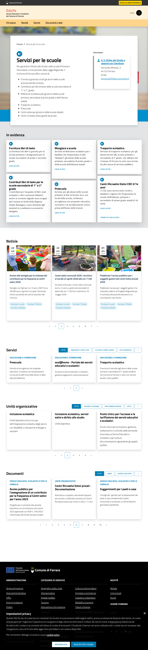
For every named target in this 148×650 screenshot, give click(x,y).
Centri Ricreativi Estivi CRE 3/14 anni (119, 185)
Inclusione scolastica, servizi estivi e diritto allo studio (71, 415)
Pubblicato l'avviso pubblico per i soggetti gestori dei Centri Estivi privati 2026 (119, 279)
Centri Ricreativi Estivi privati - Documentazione (73, 487)
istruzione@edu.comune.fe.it (115, 78)
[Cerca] (139, 13)
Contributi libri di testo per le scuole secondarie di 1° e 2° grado (26, 185)
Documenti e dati (54, 23)
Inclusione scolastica (22, 414)
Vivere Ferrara (119, 604)
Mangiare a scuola (65, 148)
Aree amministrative (16, 593)
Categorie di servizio (53, 580)
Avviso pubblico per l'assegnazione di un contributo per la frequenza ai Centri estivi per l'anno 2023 (28, 494)
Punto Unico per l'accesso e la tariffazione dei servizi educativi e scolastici (119, 417)
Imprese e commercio (85, 593)
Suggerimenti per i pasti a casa (118, 489)
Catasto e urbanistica (85, 597)
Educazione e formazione (53, 607)
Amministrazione (16, 580)
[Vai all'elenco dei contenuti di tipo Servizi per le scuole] (17, 304)
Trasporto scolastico (112, 148)
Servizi (37, 23)
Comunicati (115, 593)
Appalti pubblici (48, 597)
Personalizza (61, 644)
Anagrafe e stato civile (51, 588)
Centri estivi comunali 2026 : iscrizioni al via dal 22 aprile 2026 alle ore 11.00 (73, 277)
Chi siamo (11, 23)
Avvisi (113, 597)
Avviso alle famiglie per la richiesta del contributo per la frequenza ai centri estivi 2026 (28, 279)
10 (100, 524)
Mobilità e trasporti (84, 602)
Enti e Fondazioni (14, 602)
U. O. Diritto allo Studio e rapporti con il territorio (113, 61)
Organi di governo (14, 588)
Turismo (45, 602)
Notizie (113, 588)
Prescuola (60, 189)
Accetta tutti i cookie (83, 644)
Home (20, 44)
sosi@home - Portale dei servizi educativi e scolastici (73, 364)
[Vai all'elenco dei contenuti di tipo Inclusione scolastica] (18, 307)
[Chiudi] (144, 612)
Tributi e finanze (82, 607)
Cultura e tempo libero (85, 588)
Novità (24, 23)
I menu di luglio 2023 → (110, 217)
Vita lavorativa (48, 593)
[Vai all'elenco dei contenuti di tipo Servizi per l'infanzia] (34, 304)
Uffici (8, 597)
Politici (9, 607)
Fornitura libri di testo (22, 148)
